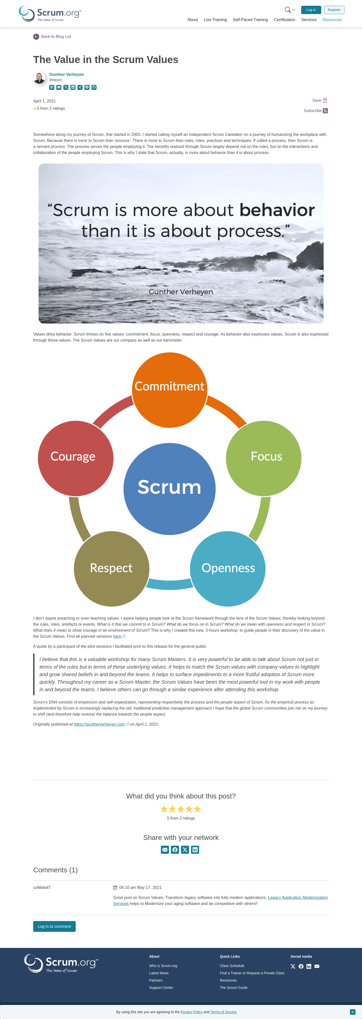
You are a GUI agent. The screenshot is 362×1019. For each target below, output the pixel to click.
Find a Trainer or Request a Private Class (252, 973)
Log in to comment (54, 926)
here (117, 636)
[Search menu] (290, 10)
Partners (156, 980)
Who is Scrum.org (163, 966)
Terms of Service (223, 1012)
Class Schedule (232, 966)
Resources (228, 980)
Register (334, 10)
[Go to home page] (61, 963)
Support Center (161, 988)
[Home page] (50, 13)
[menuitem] (290, 10)
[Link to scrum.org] (293, 966)
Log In (311, 10)
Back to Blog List (52, 37)
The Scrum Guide (234, 988)
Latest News (159, 973)
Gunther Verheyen (66, 74)
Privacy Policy (192, 1012)
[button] (193, 20)
